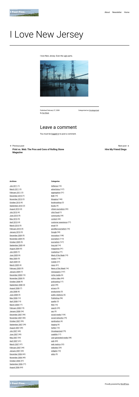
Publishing (55, 298)
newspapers (56, 272)
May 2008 (13, 298)
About (107, 12)
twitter (53, 328)
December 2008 (16, 275)
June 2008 (14, 295)
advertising (55, 189)
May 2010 (13, 219)
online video (55, 278)
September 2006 (16, 364)
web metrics (56, 344)
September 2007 (16, 325)
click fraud (55, 212)
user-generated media (59, 338)
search (53, 308)
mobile (53, 262)
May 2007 (13, 338)
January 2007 (15, 351)
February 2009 (15, 268)
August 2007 (14, 328)
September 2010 (16, 206)
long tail (54, 245)
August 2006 (14, 367)
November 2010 (16, 199)
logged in (55, 134)
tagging (54, 325)
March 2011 (14, 189)
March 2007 (14, 344)
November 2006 (16, 358)
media (53, 259)
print (53, 285)
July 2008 (13, 292)
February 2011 (15, 193)
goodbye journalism (58, 229)
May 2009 (13, 259)
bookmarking (56, 202)
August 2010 (14, 209)
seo (52, 311)
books (53, 206)
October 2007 (15, 321)
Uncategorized (94, 110)
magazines (55, 249)
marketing (55, 252)
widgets (54, 351)
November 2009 (16, 239)
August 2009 (14, 249)
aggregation (55, 193)
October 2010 (15, 202)
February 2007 (15, 348)
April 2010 (14, 222)
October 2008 (15, 282)
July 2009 (13, 252)
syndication (55, 321)
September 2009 (16, 245)
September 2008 (16, 285)
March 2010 (14, 226)
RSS (52, 305)
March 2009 (14, 265)
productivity (55, 292)
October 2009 (15, 242)
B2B (52, 196)
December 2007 (16, 315)
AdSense (54, 186)
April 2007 (14, 341)
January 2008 (15, 311)
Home (126, 12)
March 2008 (14, 305)
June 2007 (14, 334)
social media (56, 315)
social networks (57, 318)
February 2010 (15, 229)
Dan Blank (45, 113)
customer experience (59, 222)
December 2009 (16, 235)
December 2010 (16, 196)
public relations (57, 295)
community (55, 216)
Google (54, 232)
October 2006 (15, 361)
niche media (56, 275)
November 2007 (16, 318)
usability (54, 334)
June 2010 (14, 216)
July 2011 (13, 186)
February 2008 (15, 308)
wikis (53, 354)
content (54, 219)
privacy (54, 288)
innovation (55, 235)
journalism (55, 239)
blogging (54, 199)
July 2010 (13, 212)
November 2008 (16, 278)
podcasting (55, 282)
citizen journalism (58, 209)
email (53, 226)
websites (54, 348)
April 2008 (14, 301)
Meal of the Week (58, 255)
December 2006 (16, 354)
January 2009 (15, 272)
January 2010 (15, 232)
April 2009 (14, 262)
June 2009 (14, 255)
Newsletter (117, 12)
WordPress (124, 384)
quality (53, 301)
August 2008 (14, 288)
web (52, 341)
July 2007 (13, 331)
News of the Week (58, 268)
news (53, 265)
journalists (55, 242)
